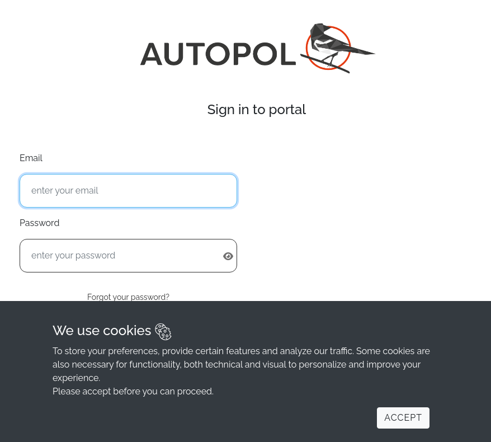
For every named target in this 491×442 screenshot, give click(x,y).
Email (31, 158)
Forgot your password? (128, 297)
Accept (403, 417)
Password (39, 223)
